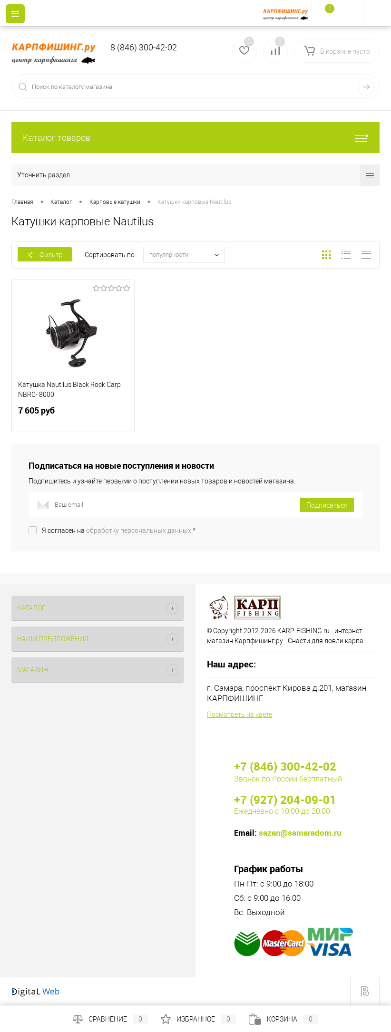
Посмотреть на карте (239, 714)
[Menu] (15, 13)
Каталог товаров (195, 137)
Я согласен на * (119, 530)
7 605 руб (73, 416)
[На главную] (287, 13)
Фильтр (45, 255)
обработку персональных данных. (139, 530)
